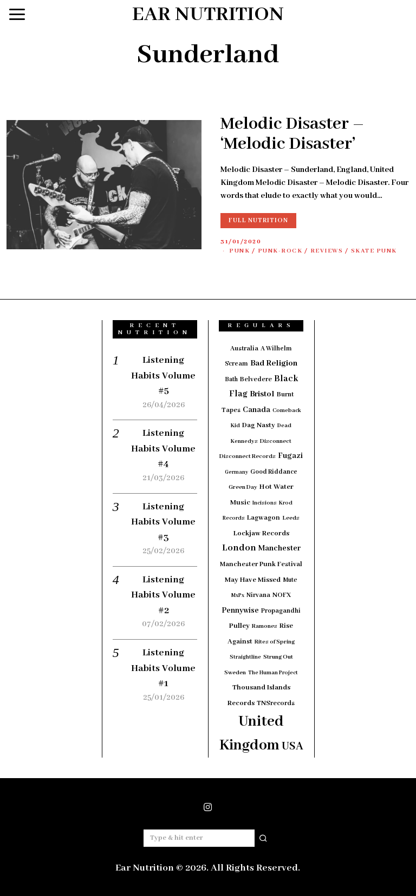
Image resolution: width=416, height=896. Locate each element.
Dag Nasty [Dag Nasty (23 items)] (258, 425)
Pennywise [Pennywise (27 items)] (240, 610)
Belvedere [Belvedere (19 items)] (256, 379)
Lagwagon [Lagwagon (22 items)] (263, 517)
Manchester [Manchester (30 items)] (279, 548)
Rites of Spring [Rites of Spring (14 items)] (275, 642)
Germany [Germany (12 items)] (236, 472)
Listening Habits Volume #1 (163, 668)
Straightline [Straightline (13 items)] (245, 657)
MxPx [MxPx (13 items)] (237, 595)
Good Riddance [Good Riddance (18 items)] (273, 472)
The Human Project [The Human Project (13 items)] (273, 672)
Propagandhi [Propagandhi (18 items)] (281, 611)
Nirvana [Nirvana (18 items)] (258, 595)
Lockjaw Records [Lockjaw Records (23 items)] (261, 533)
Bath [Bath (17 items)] (231, 379)
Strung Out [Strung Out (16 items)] (278, 657)
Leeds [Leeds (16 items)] (291, 518)
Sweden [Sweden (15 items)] (235, 672)
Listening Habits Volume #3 (163, 522)
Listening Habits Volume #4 (163, 448)
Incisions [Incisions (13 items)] (264, 503)
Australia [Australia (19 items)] (244, 348)
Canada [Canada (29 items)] (256, 410)
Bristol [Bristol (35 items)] (262, 394)
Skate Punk (374, 251)
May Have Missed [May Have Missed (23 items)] (253, 580)
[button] (264, 838)
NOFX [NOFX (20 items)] (281, 595)
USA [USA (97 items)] (292, 746)
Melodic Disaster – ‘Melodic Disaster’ (292, 134)
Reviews (326, 251)
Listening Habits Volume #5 (163, 375)
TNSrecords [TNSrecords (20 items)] (276, 703)
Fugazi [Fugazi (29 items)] (290, 456)
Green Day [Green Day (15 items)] (243, 487)
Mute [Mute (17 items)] (290, 580)
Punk (239, 251)
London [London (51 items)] (239, 548)
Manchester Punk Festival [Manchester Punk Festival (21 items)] (261, 564)
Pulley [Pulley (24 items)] (239, 625)
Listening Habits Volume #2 (163, 595)
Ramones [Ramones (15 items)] (264, 626)
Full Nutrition (258, 220)
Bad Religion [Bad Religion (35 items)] (273, 363)
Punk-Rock (280, 251)
